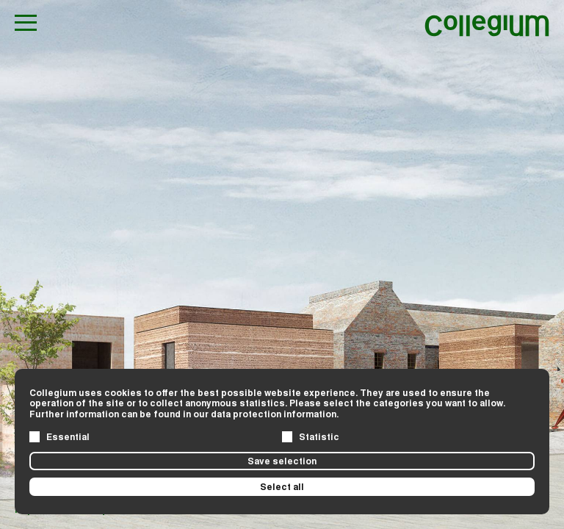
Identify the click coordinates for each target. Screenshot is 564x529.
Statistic (319, 436)
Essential (68, 436)
